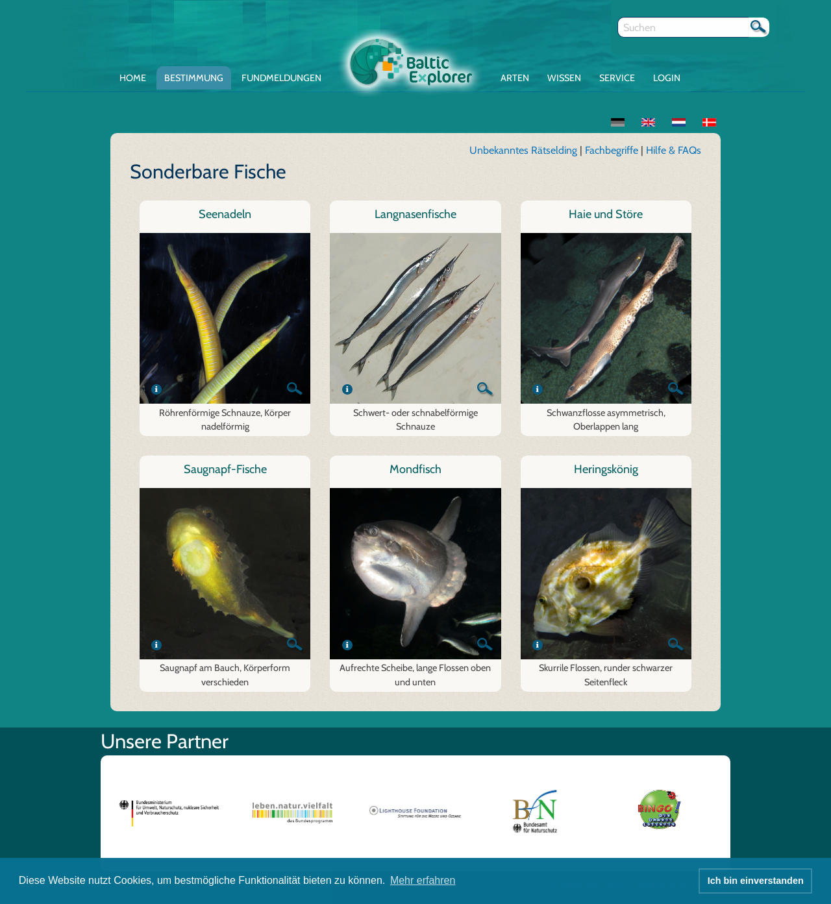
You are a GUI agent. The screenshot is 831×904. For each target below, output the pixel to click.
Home (132, 78)
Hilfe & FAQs (673, 150)
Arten (515, 78)
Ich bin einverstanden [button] (756, 880)
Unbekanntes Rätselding (523, 150)
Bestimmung (193, 78)
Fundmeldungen (281, 78)
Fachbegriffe (613, 150)
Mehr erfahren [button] (423, 880)
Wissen (564, 78)
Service (617, 78)
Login (666, 78)
